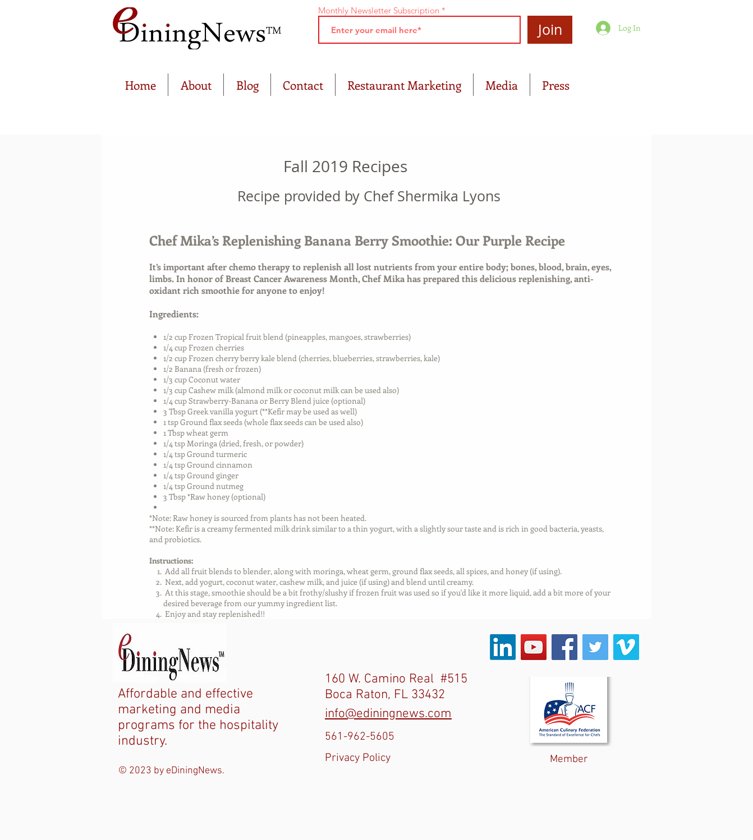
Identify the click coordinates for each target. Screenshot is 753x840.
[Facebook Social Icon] (564, 647)
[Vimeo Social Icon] (626, 647)
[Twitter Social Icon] (595, 647)
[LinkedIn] (503, 647)
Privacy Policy (358, 758)
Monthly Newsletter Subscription (378, 10)
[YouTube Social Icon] (534, 647)
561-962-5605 (359, 737)
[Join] (549, 30)
